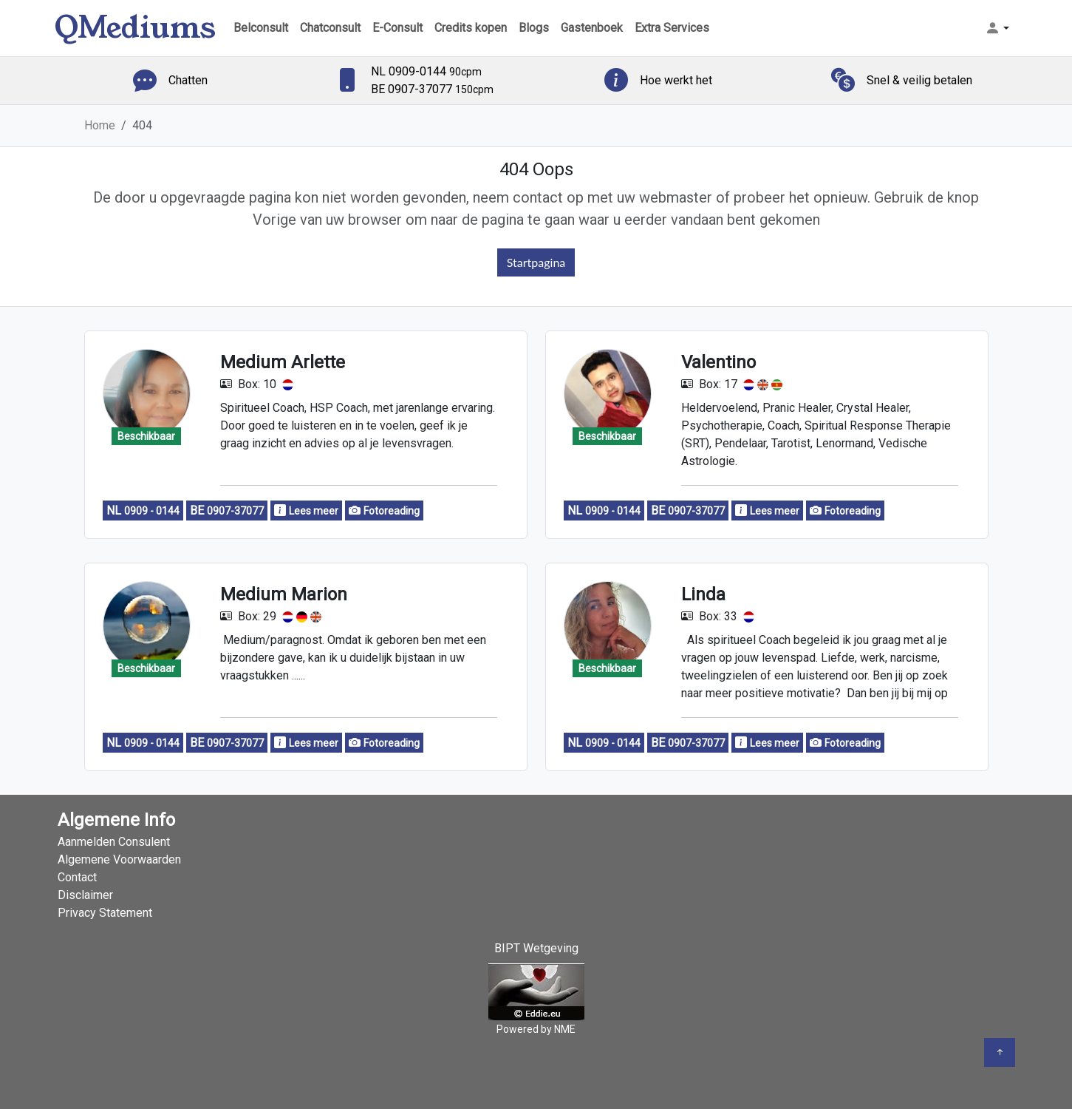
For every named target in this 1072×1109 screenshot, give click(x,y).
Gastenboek (592, 28)
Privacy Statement (105, 913)
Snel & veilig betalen (919, 80)
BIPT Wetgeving (536, 948)
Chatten (188, 80)
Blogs (534, 28)
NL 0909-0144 (426, 71)
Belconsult (260, 28)
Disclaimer (85, 895)
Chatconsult (330, 28)
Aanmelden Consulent (114, 842)
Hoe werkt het (676, 80)
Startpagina (536, 262)
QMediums (135, 28)
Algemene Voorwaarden (119, 859)
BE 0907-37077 (432, 89)
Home (99, 125)
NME (565, 1029)
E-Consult (397, 28)
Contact (77, 877)
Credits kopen (470, 28)
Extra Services (672, 28)
